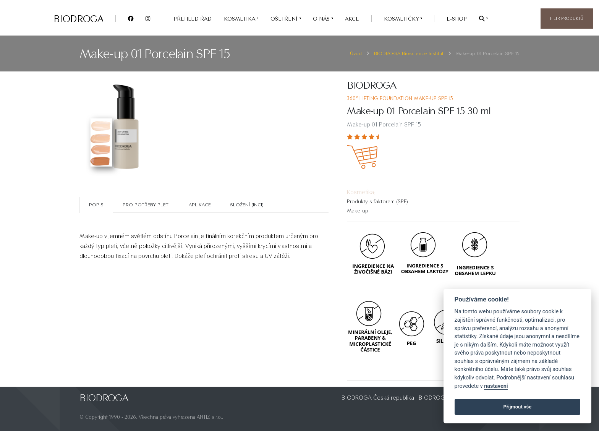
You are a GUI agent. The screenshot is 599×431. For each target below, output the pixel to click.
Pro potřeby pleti (146, 204)
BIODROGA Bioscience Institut (409, 53)
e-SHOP (457, 18)
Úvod (356, 53)
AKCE (352, 18)
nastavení (496, 386)
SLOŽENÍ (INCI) (247, 204)
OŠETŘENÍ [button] (284, 18)
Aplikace (200, 204)
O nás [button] (322, 18)
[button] (483, 18)
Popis (96, 204)
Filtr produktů (566, 18)
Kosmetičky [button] (402, 18)
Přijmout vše (517, 407)
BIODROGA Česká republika (378, 397)
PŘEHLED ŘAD (192, 18)
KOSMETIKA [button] (240, 18)
